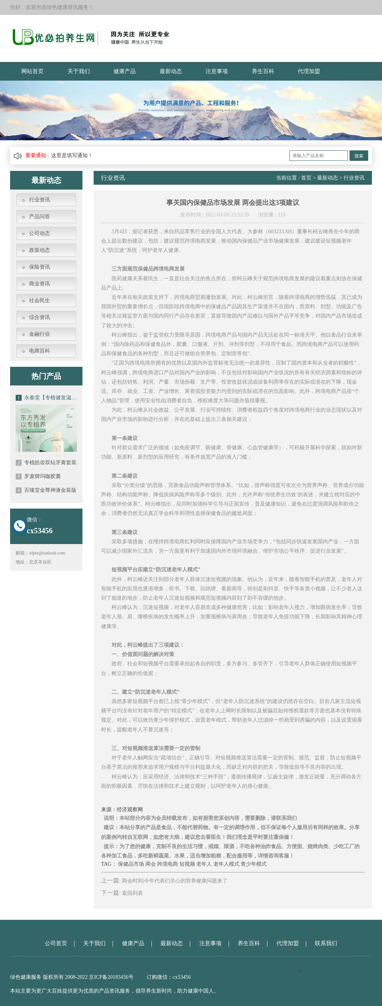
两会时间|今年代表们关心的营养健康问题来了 (175, 881)
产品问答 (39, 216)
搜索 (358, 156)
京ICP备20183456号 (112, 977)
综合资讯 (39, 317)
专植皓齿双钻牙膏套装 (46, 463)
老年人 (204, 864)
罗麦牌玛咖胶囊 (38, 476)
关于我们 (79, 71)
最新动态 (171, 71)
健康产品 (124, 71)
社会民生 (39, 300)
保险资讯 (39, 267)
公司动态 (39, 233)
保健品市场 (131, 864)
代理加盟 (309, 71)
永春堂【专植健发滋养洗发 (46, 398)
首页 (306, 178)
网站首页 (32, 71)
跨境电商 (167, 864)
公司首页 (56, 943)
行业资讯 (39, 200)
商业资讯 (39, 284)
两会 (150, 864)
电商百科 (39, 351)
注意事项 (217, 71)
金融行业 (39, 334)
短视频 (187, 864)
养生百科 (263, 71)
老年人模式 (226, 864)
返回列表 (132, 893)
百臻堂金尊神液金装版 (46, 490)
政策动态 (39, 250)
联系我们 (326, 943)
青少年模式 (254, 864)
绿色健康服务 (25, 977)
